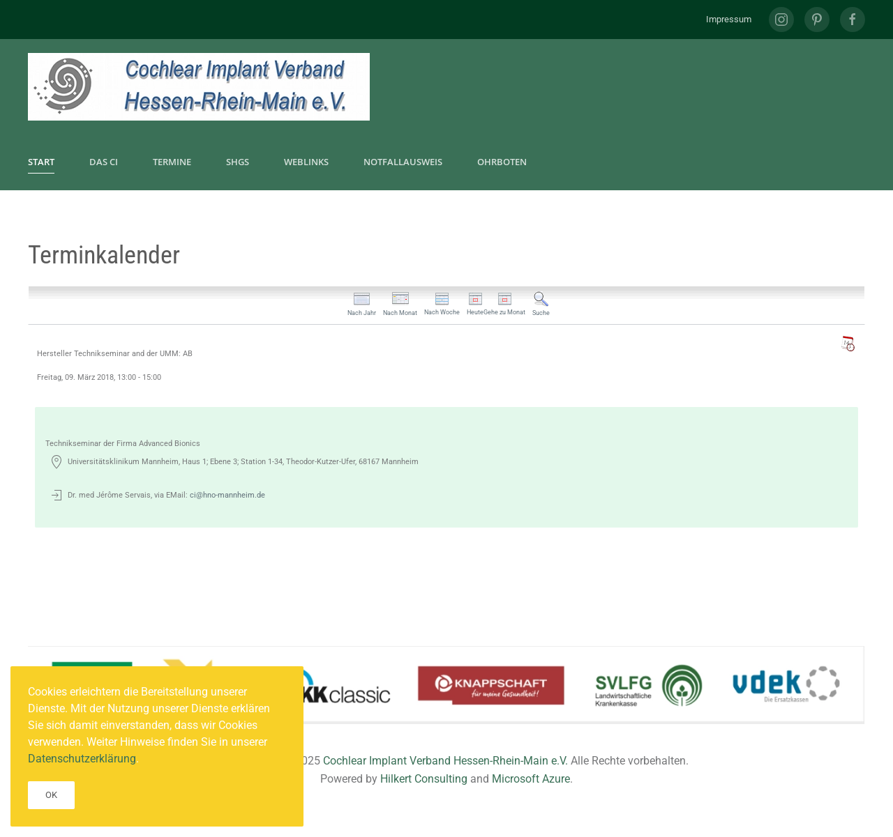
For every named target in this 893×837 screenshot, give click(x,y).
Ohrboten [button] (502, 161)
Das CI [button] (103, 161)
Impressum (728, 19)
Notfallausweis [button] (402, 161)
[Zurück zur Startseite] (199, 87)
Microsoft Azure (531, 778)
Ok (51, 795)
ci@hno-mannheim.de (227, 495)
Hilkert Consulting (423, 778)
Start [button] (41, 161)
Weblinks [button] (306, 161)
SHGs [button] (237, 161)
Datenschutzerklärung (82, 758)
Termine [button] (172, 161)
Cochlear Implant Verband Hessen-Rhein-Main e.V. (445, 760)
